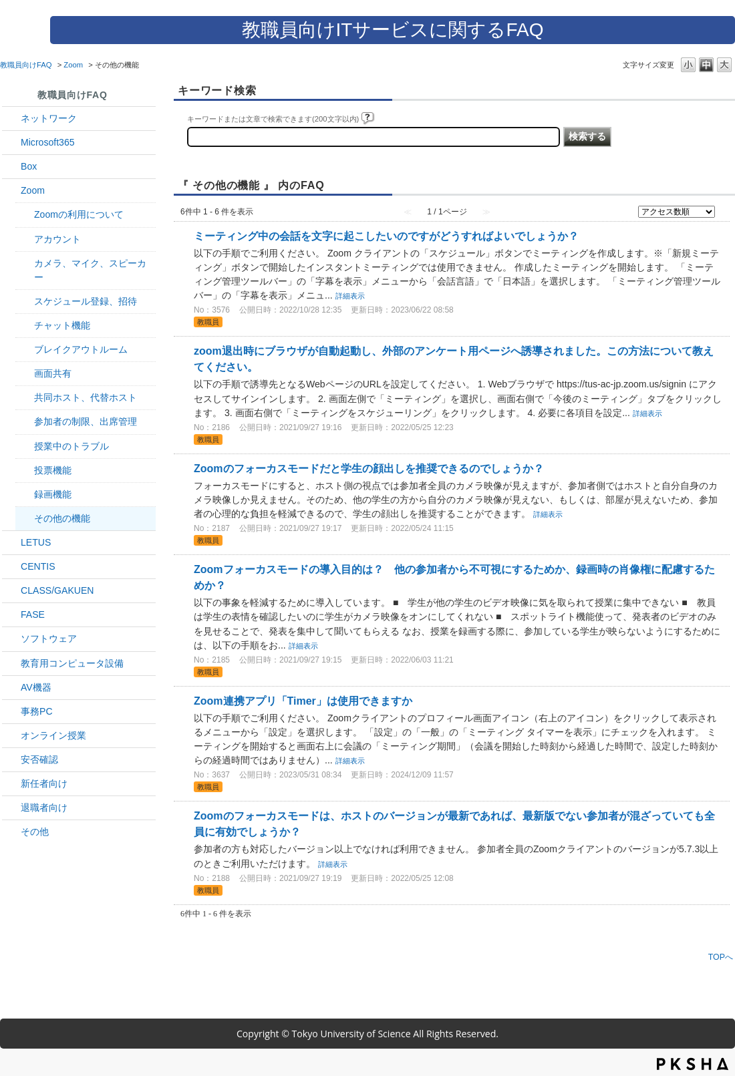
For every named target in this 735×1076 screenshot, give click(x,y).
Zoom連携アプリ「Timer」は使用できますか (303, 701)
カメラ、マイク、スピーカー (90, 270)
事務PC (37, 711)
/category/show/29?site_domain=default (11, 143)
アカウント (57, 239)
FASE (33, 614)
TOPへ (720, 956)
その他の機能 (62, 518)
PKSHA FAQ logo (692, 1064)
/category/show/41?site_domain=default (11, 191)
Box (29, 166)
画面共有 (52, 373)
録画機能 (52, 494)
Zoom (73, 65)
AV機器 (36, 687)
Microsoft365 (48, 142)
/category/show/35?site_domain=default (11, 712)
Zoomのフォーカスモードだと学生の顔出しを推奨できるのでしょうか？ (369, 468)
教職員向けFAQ (26, 65)
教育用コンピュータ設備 (72, 663)
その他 (35, 831)
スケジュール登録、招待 (85, 301)
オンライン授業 (53, 735)
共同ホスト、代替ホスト (85, 397)
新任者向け (44, 783)
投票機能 (52, 470)
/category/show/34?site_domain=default (11, 119)
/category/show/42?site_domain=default (11, 543)
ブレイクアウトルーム (81, 349)
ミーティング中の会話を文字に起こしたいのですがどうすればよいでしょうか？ (386, 236)
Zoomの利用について (79, 214)
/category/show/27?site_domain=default (11, 615)
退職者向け (44, 807)
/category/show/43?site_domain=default (11, 167)
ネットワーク (49, 118)
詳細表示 (350, 296)
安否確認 (39, 759)
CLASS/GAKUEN (57, 590)
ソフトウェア (49, 638)
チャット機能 (62, 325)
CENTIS (38, 566)
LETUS (36, 542)
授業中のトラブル (71, 446)
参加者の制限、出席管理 (85, 421)
